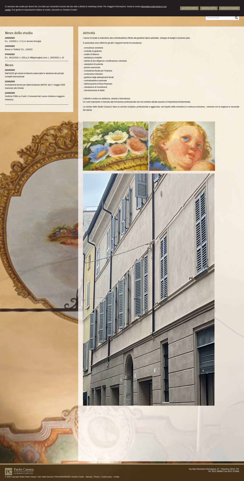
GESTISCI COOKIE (229, 8)
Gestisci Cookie (77, 477)
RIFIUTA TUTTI (209, 8)
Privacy (97, 477)
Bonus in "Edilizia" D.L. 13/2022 (19, 49)
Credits (116, 477)
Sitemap (89, 477)
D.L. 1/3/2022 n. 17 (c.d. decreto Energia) (23, 41)
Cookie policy (106, 477)
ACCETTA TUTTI (189, 8)
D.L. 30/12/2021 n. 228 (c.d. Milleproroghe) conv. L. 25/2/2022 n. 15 (34, 58)
